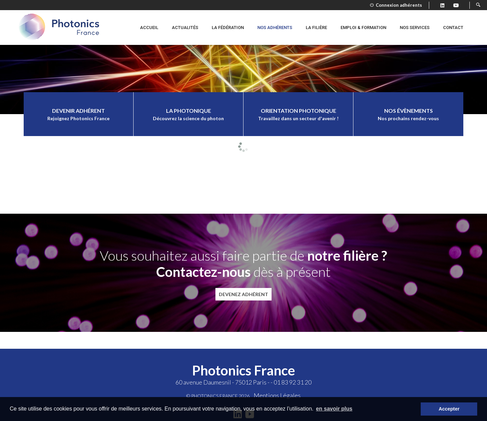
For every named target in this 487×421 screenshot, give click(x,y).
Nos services (415, 27)
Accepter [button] (449, 409)
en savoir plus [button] (334, 409)
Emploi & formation (363, 27)
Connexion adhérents (396, 5)
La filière (316, 27)
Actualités (185, 27)
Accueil (149, 27)
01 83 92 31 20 (292, 382)
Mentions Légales (277, 395)
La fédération (228, 27)
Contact (453, 27)
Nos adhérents (274, 27)
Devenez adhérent (243, 294)
